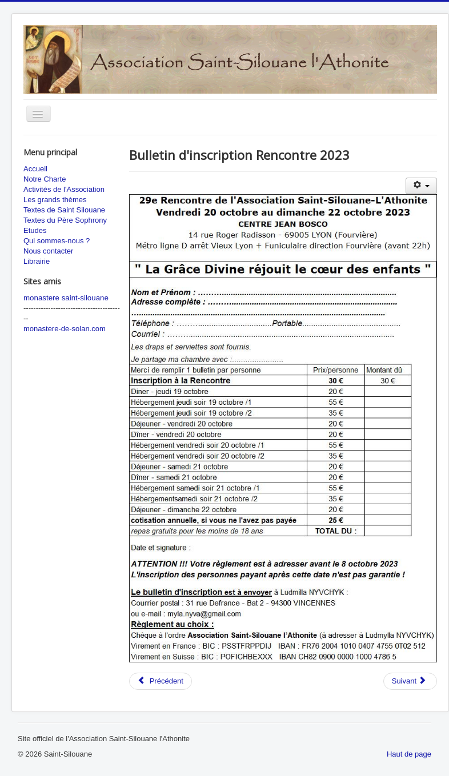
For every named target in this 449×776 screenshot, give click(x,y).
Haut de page (409, 754)
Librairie (36, 261)
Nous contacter (48, 251)
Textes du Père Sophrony (65, 220)
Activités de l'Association (64, 189)
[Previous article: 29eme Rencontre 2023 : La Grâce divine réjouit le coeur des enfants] (160, 681)
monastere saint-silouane (66, 297)
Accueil (35, 168)
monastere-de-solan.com (64, 328)
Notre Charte (44, 179)
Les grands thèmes (55, 199)
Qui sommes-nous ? (56, 240)
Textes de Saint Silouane (64, 210)
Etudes (34, 230)
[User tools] (421, 186)
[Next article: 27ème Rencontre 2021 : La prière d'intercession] (410, 681)
